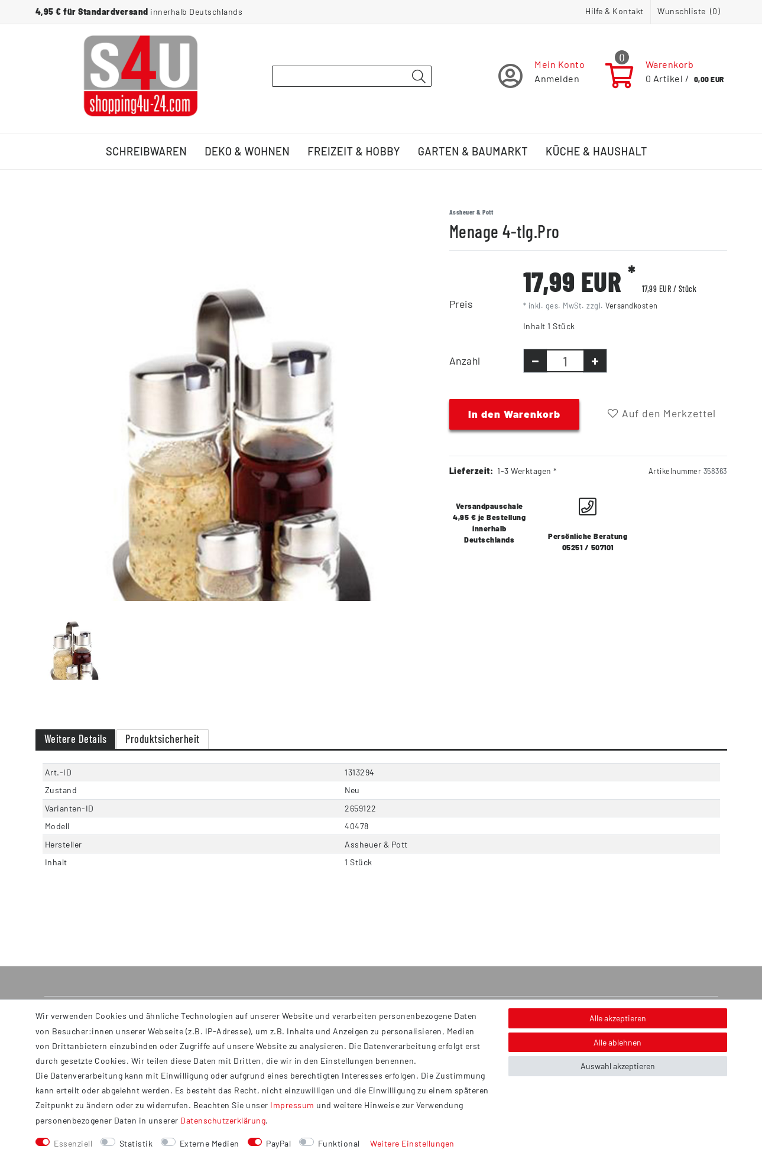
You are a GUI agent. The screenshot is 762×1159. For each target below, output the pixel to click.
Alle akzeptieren (617, 1018)
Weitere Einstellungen (412, 1143)
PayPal (278, 1143)
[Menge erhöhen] (595, 361)
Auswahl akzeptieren (618, 1066)
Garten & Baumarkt (473, 151)
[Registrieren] (541, 76)
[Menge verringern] (535, 361)
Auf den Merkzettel (662, 413)
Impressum (292, 1105)
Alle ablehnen (617, 1042)
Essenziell (73, 1143)
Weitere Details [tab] (75, 738)
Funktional (339, 1143)
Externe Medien (209, 1143)
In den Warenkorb (514, 413)
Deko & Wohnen (247, 151)
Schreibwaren (146, 151)
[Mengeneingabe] (565, 360)
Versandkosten (631, 305)
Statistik (136, 1143)
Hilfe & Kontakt (614, 11)
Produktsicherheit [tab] (162, 738)
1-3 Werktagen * (527, 471)
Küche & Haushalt (596, 151)
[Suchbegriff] (352, 76)
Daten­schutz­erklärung (222, 1120)
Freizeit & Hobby (353, 151)
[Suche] (419, 76)
